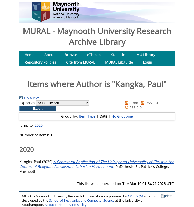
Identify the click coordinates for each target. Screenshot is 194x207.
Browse (71, 54)
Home (29, 54)
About (49, 54)
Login (147, 62)
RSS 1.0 (148, 102)
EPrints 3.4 (135, 196)
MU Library (145, 54)
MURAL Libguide (119, 62)
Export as (27, 102)
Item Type (87, 116)
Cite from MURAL (80, 62)
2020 (39, 125)
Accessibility (78, 205)
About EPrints (55, 205)
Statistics (118, 54)
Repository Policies (40, 62)
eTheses (94, 54)
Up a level (30, 98)
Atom (130, 102)
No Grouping (122, 116)
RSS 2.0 (132, 107)
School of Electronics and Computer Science (81, 200)
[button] (37, 108)
